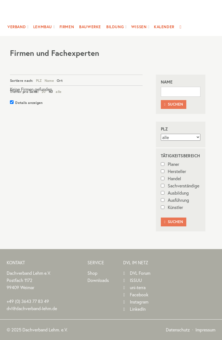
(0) (28, 301)
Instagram (139, 302)
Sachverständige (180, 186)
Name (49, 80)
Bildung (115, 26)
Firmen (67, 26)
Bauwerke (90, 26)
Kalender (164, 26)
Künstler (172, 207)
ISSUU (136, 280)
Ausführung (175, 200)
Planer (170, 164)
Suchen (173, 104)
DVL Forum (140, 273)
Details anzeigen (26, 102)
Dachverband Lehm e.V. (107, 12)
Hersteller (173, 171)
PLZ (39, 80)
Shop (92, 273)
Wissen (139, 26)
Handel (171, 178)
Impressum (205, 330)
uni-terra (138, 287)
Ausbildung (175, 193)
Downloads (98, 280)
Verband (16, 26)
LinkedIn (138, 309)
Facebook (139, 294)
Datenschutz (178, 330)
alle (58, 91)
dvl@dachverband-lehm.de (32, 308)
